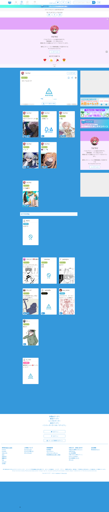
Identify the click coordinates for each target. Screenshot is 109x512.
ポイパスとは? (28, 453)
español (4, 451)
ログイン (54, 431)
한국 (3, 455)
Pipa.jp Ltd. (64, 473)
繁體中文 (4, 458)
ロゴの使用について (74, 458)
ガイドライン (50, 451)
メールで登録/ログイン (54, 440)
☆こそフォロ (54, 52)
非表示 (55, 99)
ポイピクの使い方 (28, 451)
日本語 (3, 463)
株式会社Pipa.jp (95, 449)
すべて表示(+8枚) (48, 103)
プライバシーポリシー (52, 453)
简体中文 (4, 456)
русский (4, 462)
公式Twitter (72, 451)
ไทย (3, 460)
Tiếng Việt (4, 453)
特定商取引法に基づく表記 (53, 455)
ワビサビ (54, 37)
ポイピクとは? (28, 449)
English (4, 449)
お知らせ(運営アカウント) (75, 449)
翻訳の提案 (9, 448)
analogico (58, 473)
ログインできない (73, 456)
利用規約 (49, 449)
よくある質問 (72, 453)
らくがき (24, 78)
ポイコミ (71, 460)
